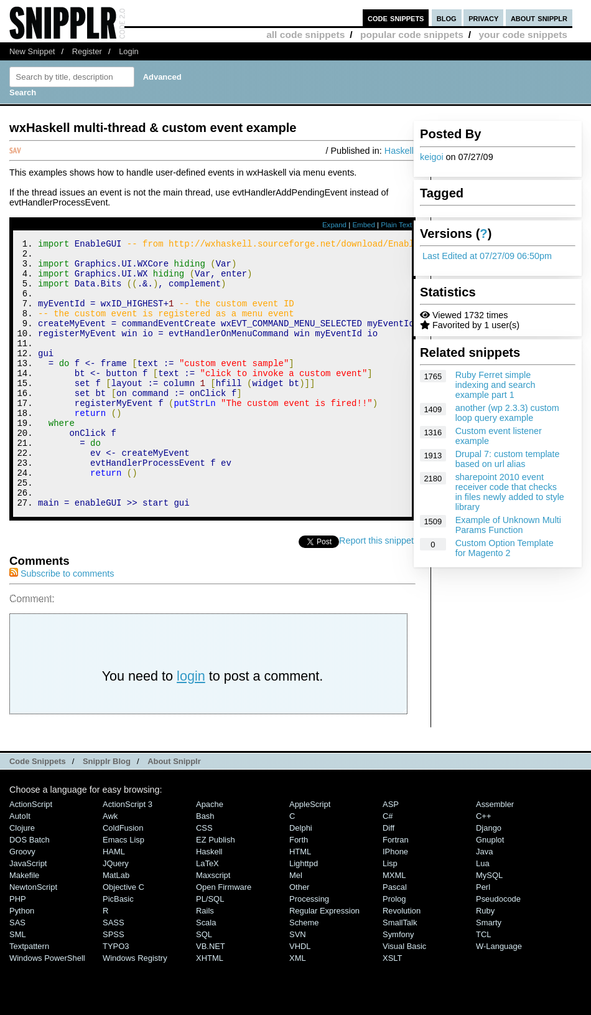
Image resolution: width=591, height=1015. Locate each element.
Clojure (22, 878)
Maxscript (213, 925)
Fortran (396, 890)
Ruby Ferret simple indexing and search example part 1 (495, 385)
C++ (483, 866)
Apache (209, 854)
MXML (394, 925)
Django (488, 878)
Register (87, 51)
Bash (205, 866)
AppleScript (309, 854)
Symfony (398, 984)
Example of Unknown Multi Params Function (508, 525)
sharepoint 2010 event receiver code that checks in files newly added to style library (509, 492)
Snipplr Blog (107, 811)
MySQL (489, 925)
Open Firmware (223, 937)
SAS (17, 973)
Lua (483, 913)
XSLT (392, 1008)
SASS (113, 973)
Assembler (495, 854)
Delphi (300, 878)
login (191, 726)
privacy (483, 17)
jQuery (116, 913)
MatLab (116, 925)
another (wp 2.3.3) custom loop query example (507, 413)
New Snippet (32, 51)
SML (17, 984)
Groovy (22, 902)
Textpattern (29, 996)
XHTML (209, 1008)
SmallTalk (400, 973)
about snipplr (539, 17)
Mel (295, 925)
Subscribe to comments (61, 624)
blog (447, 17)
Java (484, 902)
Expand (334, 225)
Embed (363, 225)
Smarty (488, 973)
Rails (205, 961)
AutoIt (19, 866)
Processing (309, 949)
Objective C (123, 937)
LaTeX (207, 913)
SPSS (113, 984)
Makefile (24, 925)
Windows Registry (135, 1008)
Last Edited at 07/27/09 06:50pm (487, 256)
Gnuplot (490, 890)
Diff (388, 878)
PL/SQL (210, 949)
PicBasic (118, 949)
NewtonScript (33, 937)
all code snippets (305, 34)
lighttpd (303, 913)
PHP (17, 949)
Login (129, 51)
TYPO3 (116, 996)
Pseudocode (498, 949)
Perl (483, 937)
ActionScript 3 (127, 854)
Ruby (485, 961)
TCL (483, 984)
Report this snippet (378, 591)
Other (299, 937)
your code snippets (522, 34)
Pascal (395, 937)
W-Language (499, 996)
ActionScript (30, 854)
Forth (298, 890)
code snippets (396, 17)
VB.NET (210, 996)
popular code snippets (411, 34)
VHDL (300, 996)
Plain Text (396, 225)
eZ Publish (215, 890)
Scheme (304, 973)
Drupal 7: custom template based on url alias (507, 459)
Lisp (390, 913)
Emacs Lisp (123, 890)
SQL (204, 984)
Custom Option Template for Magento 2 (504, 548)
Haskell (399, 151)
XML (297, 1008)
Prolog (394, 949)
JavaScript (28, 913)
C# (388, 866)
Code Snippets (37, 811)
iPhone (395, 902)
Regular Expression (324, 961)
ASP (391, 854)
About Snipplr (174, 811)
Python (21, 961)
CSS (204, 878)
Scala (206, 973)
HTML (300, 902)
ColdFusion (123, 878)
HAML (114, 902)
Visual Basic (404, 996)
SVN (297, 984)
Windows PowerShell (47, 1008)
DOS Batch (29, 890)
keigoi (432, 157)
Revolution (402, 961)
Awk (110, 866)
